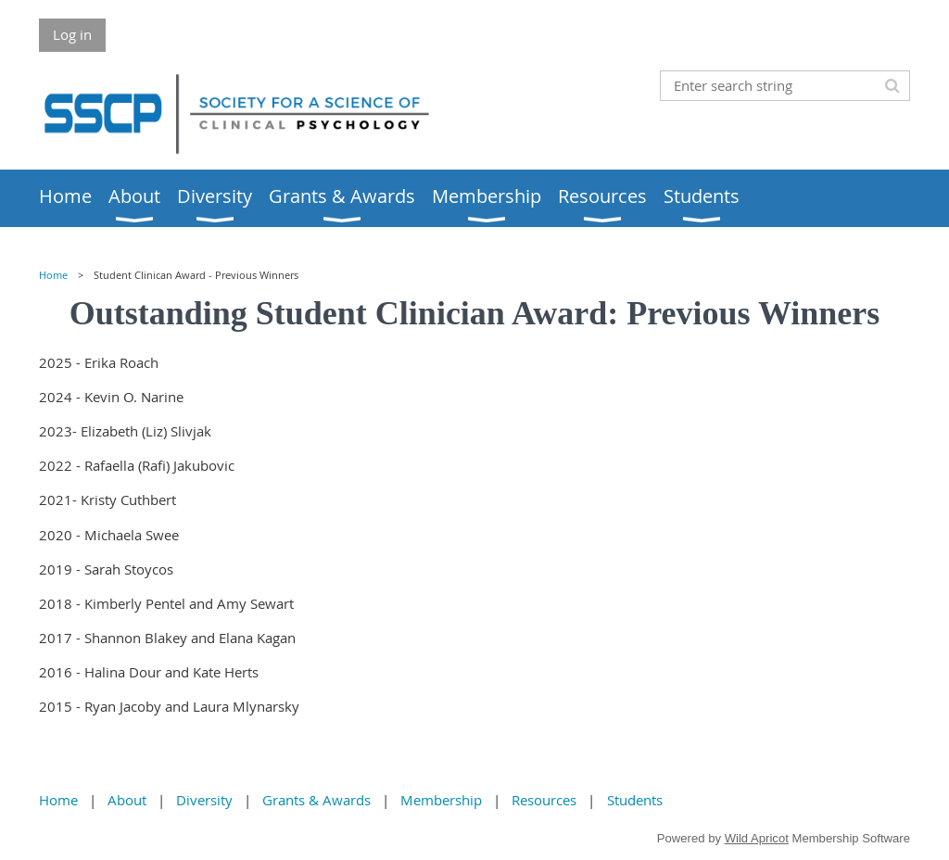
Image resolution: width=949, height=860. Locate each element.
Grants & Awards (316, 799)
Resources (544, 799)
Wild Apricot (757, 838)
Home (53, 275)
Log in (72, 34)
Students (635, 799)
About (127, 799)
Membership (441, 799)
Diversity (204, 799)
